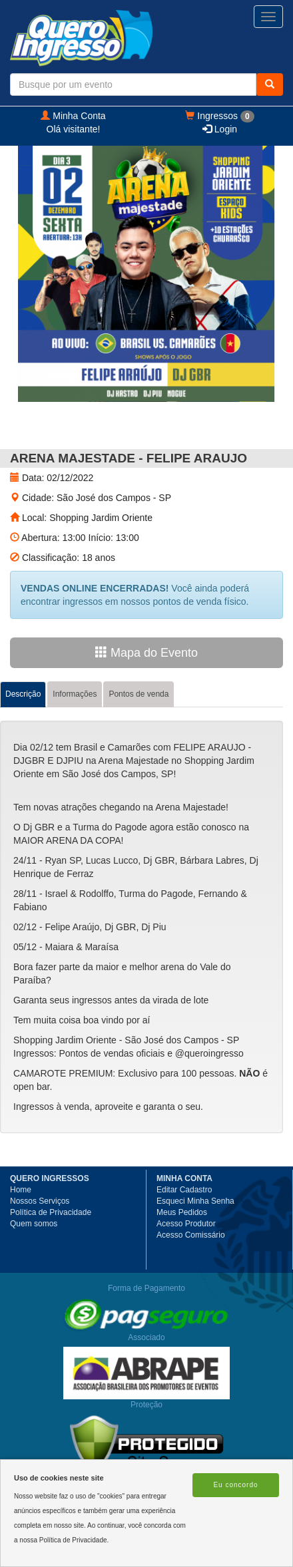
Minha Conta (73, 115)
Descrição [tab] (23, 694)
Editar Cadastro (184, 1189)
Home (20, 1189)
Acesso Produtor (186, 1223)
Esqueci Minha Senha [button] (195, 1201)
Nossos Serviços (39, 1201)
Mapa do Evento (146, 652)
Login (219, 129)
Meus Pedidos (181, 1212)
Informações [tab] (75, 694)
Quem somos (33, 1223)
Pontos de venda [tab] (138, 694)
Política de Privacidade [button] (50, 1212)
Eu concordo (235, 1484)
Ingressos (219, 116)
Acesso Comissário (190, 1235)
